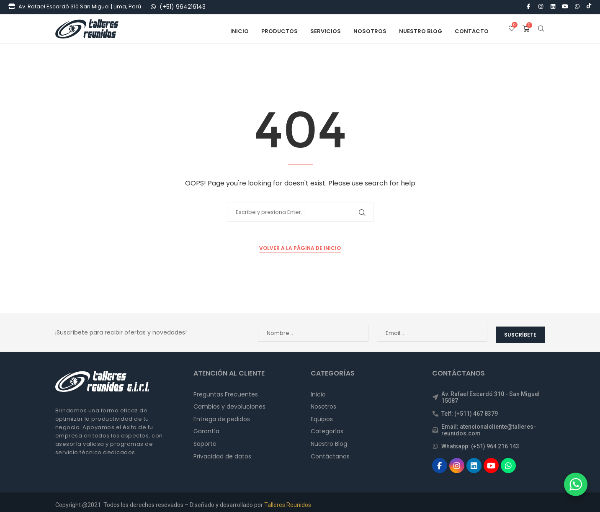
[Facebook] (528, 6)
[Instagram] (540, 6)
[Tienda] (11, 6)
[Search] (541, 30)
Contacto (472, 30)
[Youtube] (565, 6)
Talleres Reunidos (287, 499)
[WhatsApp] (153, 6)
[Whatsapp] (577, 6)
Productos (279, 30)
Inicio (239, 30)
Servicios (325, 30)
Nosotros (369, 30)
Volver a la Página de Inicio (300, 247)
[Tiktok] (589, 6)
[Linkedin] (552, 6)
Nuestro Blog (420, 30)
